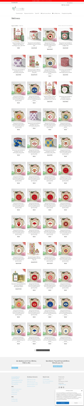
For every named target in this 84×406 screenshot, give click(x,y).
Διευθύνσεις (14, 394)
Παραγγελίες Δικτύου (17, 380)
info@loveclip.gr (62, 384)
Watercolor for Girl (31, 381)
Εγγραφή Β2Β (14, 401)
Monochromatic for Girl (32, 384)
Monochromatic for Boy (32, 382)
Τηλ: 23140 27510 (14, 2)
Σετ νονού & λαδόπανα (48, 381)
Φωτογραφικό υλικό (16, 382)
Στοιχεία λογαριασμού (16, 389)
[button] (81, 390)
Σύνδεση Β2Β (14, 399)
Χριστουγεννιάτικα (46, 13)
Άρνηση (76, 402)
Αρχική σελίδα (14, 25)
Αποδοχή (63, 402)
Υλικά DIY (37, 13)
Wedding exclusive (31, 386)
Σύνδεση (38, 0)
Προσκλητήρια (19, 13)
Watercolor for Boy (31, 379)
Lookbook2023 (46, 379)
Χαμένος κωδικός (15, 390)
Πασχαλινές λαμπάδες (67, 13)
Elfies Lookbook (46, 382)
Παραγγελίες (14, 392)
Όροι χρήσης (14, 384)
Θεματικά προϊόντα (28, 13)
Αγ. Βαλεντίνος (56, 13)
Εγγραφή (34, 0)
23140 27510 (58, 366)
